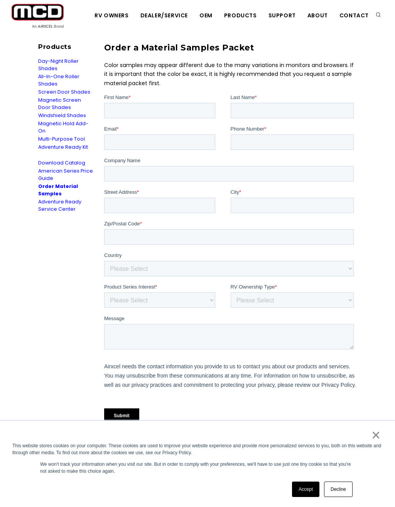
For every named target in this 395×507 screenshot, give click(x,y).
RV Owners (111, 15)
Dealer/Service (164, 15)
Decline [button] (338, 489)
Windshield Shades (62, 115)
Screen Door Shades (64, 92)
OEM (206, 15)
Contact (354, 15)
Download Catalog (61, 162)
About (317, 15)
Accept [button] (306, 489)
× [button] (375, 434)
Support (282, 15)
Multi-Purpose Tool (61, 139)
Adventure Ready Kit (63, 147)
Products (240, 15)
